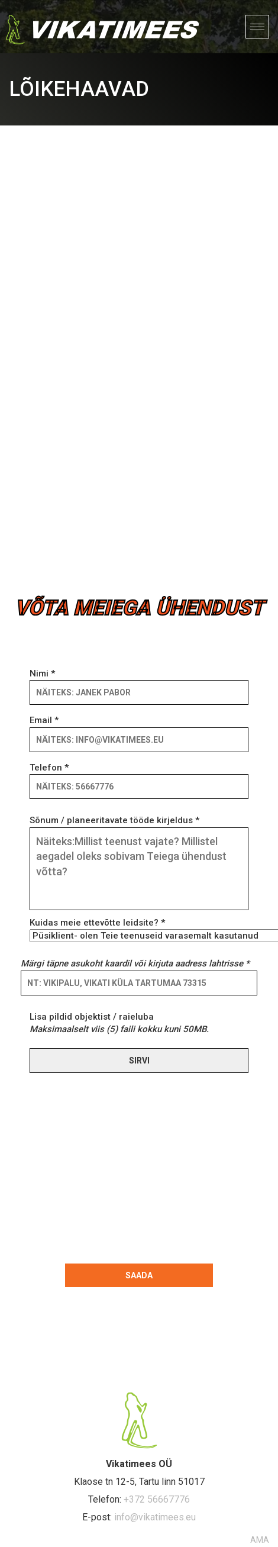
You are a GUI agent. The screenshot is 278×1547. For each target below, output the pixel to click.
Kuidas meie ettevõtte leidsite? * (139, 929)
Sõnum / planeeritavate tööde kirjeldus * (139, 863)
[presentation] (114, 1165)
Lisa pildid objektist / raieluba (119, 1022)
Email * (139, 730)
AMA (259, 1540)
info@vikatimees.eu (155, 1517)
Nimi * (139, 683)
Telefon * (139, 777)
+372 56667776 (157, 1499)
